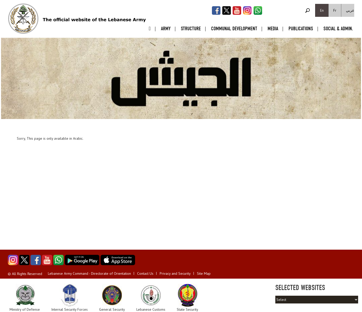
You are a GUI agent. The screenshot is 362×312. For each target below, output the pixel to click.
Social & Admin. (338, 29)
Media (273, 29)
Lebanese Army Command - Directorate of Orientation (89, 273)
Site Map (204, 273)
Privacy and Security (175, 273)
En (322, 10)
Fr (334, 10)
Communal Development (234, 29)
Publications (301, 29)
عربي (350, 10)
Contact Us (145, 273)
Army (166, 29)
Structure (191, 29)
